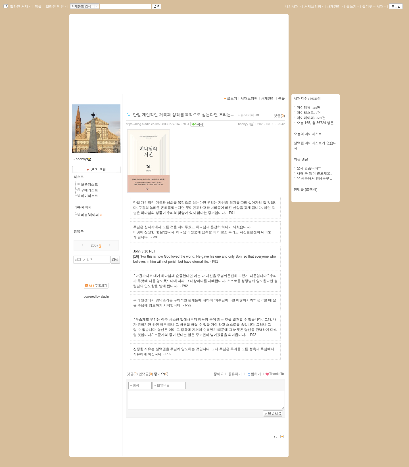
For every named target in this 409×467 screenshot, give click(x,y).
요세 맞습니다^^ (309, 168)
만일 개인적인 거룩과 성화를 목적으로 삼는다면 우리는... (183, 114)
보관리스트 (89, 184)
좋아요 (219, 374)
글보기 (232, 98)
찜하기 (254, 374)
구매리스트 (89, 190)
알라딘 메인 (56, 7)
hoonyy (243, 124)
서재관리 (335, 7)
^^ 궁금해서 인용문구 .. (314, 178)
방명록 (79, 231)
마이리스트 (89, 196)
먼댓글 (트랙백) (305, 190)
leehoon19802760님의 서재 (112, 52)
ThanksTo (274, 374)
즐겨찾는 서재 (374, 7)
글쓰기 (352, 7)
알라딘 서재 (19, 7)
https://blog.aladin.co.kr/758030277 (106, 59)
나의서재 (293, 7)
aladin (105, 296)
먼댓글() (146, 374)
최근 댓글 (301, 159)
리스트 (79, 177)
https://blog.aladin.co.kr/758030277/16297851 (157, 124)
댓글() (279, 116)
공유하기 (235, 374)
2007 (95, 245)
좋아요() (161, 374)
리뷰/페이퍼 (82, 207)
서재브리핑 (314, 7)
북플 (38, 7)
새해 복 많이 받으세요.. (314, 173)
